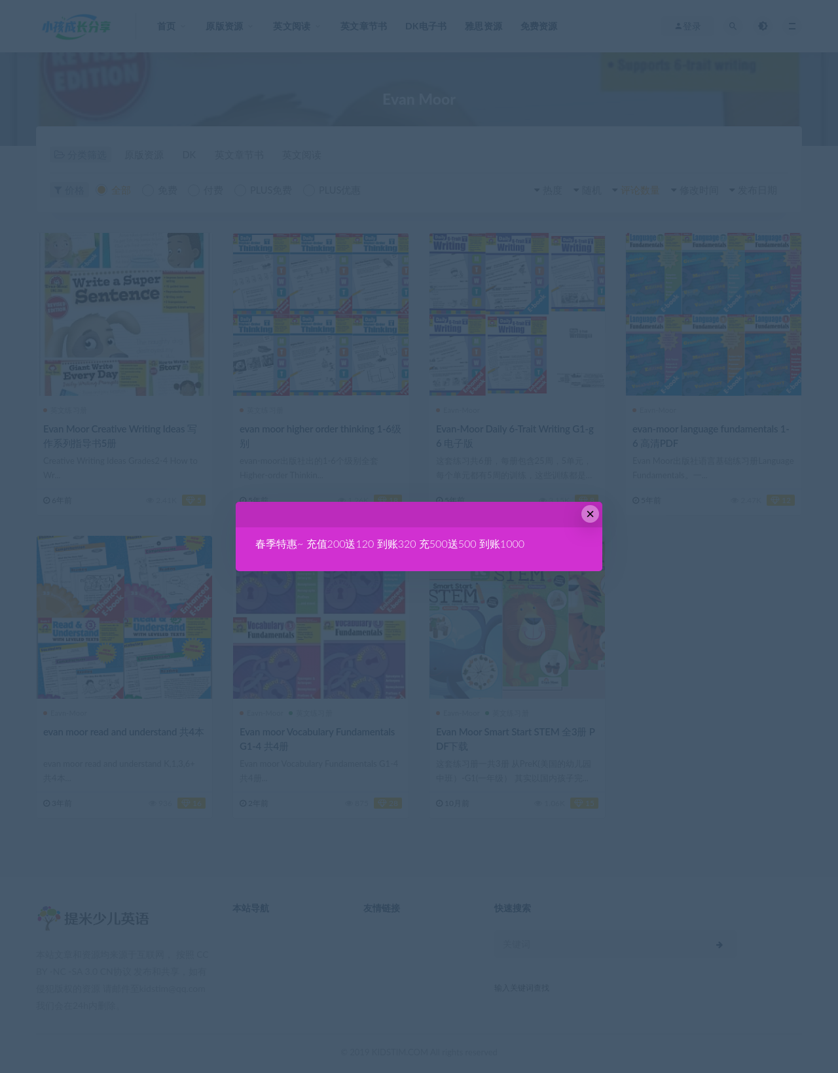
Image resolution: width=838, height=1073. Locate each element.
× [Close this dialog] (590, 514)
